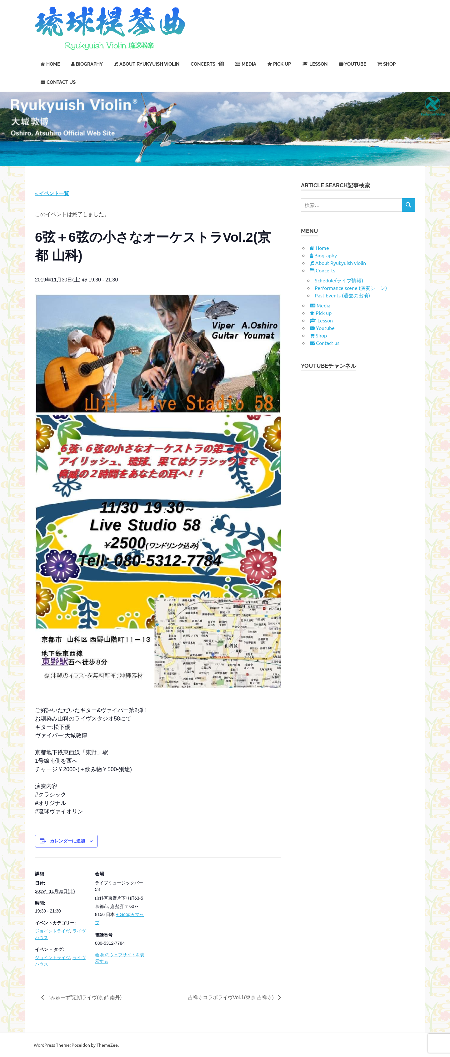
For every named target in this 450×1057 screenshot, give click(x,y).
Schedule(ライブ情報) (339, 280)
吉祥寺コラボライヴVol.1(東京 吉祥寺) (231, 997)
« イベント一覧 (52, 193)
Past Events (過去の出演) (342, 295)
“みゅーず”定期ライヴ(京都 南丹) (84, 997)
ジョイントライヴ (52, 930)
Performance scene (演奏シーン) (351, 288)
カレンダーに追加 (67, 840)
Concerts (207, 64)
